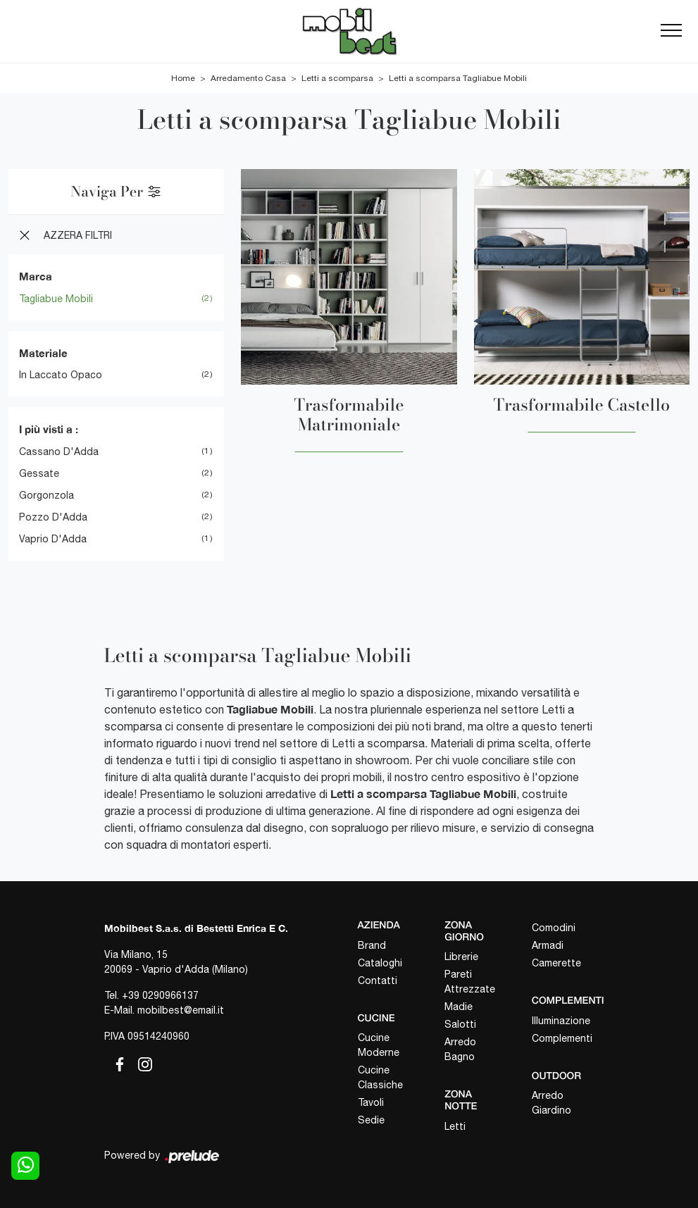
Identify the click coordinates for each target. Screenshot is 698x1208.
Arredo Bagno (460, 1049)
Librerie (461, 956)
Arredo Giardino (551, 1103)
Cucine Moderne (378, 1045)
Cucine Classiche (380, 1077)
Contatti (377, 980)
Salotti (460, 1024)
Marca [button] (35, 276)
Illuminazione (561, 1020)
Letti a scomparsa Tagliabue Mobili (458, 78)
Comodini (553, 927)
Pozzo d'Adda (53, 517)
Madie (458, 1006)
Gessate (39, 473)
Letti (455, 1126)
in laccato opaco (60, 374)
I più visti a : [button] (48, 429)
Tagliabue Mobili (56, 298)
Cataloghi (380, 963)
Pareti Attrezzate (469, 982)
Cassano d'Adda (59, 451)
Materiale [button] (43, 353)
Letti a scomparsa (337, 78)
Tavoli (371, 1102)
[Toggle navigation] (671, 31)
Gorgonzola (46, 495)
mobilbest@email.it (180, 1010)
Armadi (547, 945)
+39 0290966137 (160, 995)
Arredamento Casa (248, 78)
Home (183, 78)
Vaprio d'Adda (53, 538)
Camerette (556, 963)
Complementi (562, 1038)
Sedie (371, 1120)
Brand (372, 945)
